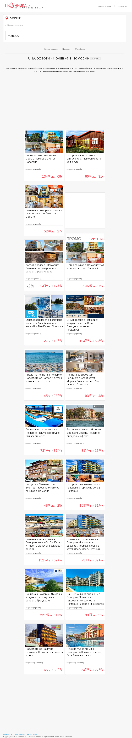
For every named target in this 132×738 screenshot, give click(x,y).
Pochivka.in (7, 735)
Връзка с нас (32, 735)
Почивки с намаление (25, 5)
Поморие (64, 18)
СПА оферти (80, 49)
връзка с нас (122, 6)
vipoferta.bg (37, 279)
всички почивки (104, 6)
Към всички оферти (14, 25)
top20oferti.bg (38, 663)
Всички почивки (51, 49)
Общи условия (19, 735)
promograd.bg (79, 443)
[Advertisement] (64, 104)
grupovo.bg (37, 169)
